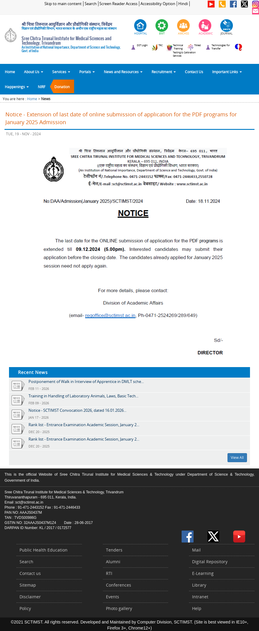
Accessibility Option (157, 3)
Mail (196, 550)
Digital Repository (209, 561)
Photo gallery (119, 608)
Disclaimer (30, 597)
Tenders (114, 550)
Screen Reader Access (118, 3)
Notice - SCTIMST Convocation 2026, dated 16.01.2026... (77, 410)
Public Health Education (44, 550)
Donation (62, 86)
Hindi (183, 3)
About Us (33, 71)
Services (61, 71)
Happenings (17, 86)
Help (196, 608)
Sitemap (28, 585)
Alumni (113, 561)
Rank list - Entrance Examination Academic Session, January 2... (84, 424)
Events (112, 597)
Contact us (30, 573)
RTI (109, 573)
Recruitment (164, 71)
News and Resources (123, 71)
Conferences (118, 585)
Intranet (200, 597)
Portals (87, 71)
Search (91, 3)
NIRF (41, 86)
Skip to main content (63, 3)
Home (10, 71)
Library (199, 585)
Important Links (227, 71)
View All (237, 457)
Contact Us (194, 71)
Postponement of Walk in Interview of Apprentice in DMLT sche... (86, 381)
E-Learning (203, 573)
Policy (25, 608)
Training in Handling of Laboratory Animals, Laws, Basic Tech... (83, 396)
